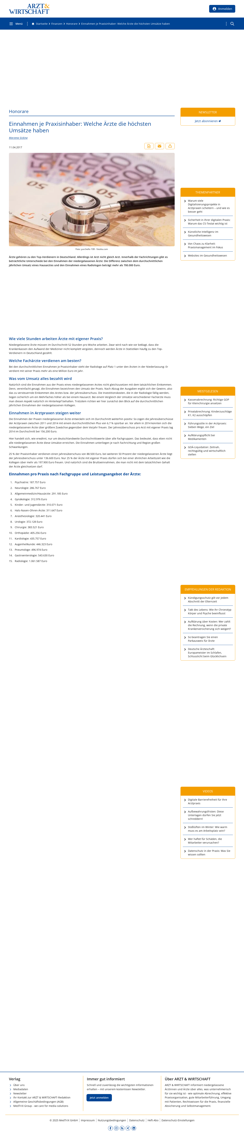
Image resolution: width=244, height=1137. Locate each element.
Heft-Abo (153, 1120)
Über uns (19, 1085)
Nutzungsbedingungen (112, 1120)
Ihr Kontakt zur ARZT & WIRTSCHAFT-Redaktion (41, 1097)
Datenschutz (137, 1120)
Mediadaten (20, 1089)
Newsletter (20, 1093)
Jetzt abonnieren (206, 121)
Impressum (88, 1120)
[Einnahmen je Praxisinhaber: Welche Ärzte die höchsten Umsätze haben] (125, 24)
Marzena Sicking (18, 137)
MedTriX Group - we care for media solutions (40, 1106)
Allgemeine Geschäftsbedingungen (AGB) (38, 1101)
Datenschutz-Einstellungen (178, 1120)
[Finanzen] (56, 24)
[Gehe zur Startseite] (40, 24)
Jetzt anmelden (99, 1097)
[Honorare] (72, 24)
